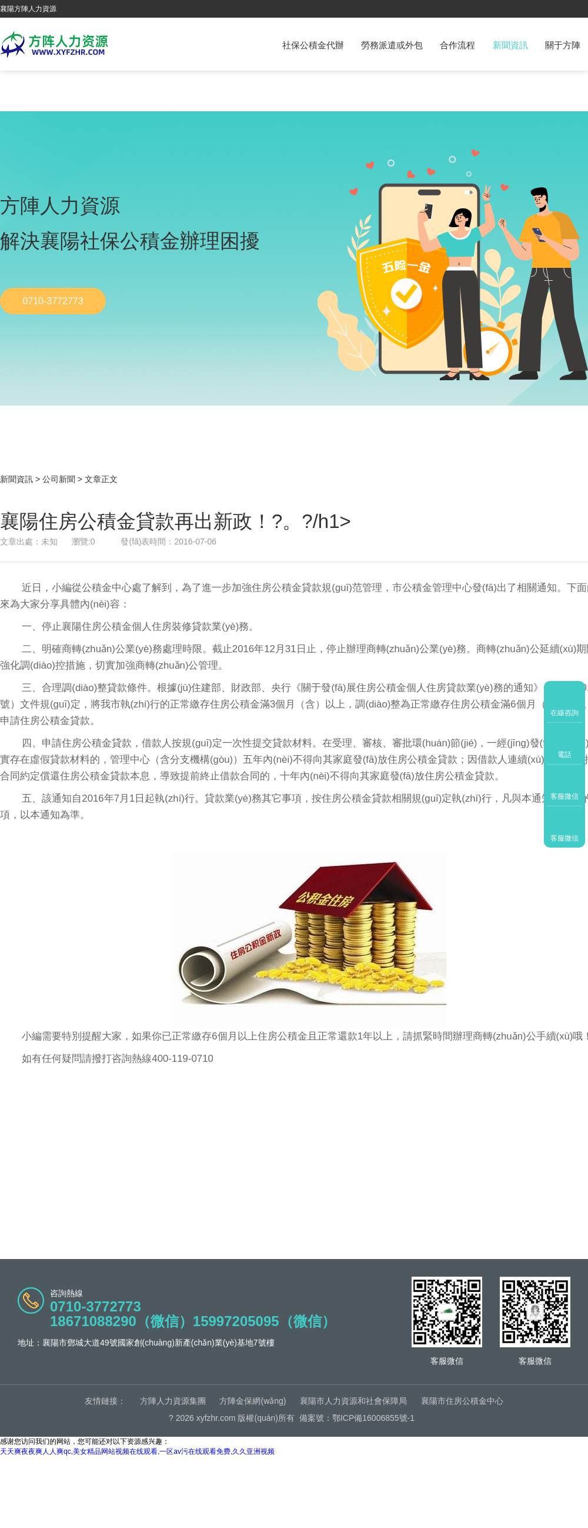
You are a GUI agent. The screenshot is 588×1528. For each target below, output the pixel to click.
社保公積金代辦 (313, 45)
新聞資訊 (510, 45)
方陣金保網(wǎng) (252, 1401)
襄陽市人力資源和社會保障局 (353, 1401)
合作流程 (457, 45)
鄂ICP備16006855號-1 (373, 1418)
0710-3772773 (52, 301)
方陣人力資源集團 (173, 1401)
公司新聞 (58, 479)
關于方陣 (562, 45)
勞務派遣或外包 (392, 45)
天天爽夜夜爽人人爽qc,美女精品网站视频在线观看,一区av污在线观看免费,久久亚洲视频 (137, 1451)
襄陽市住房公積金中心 (462, 1401)
